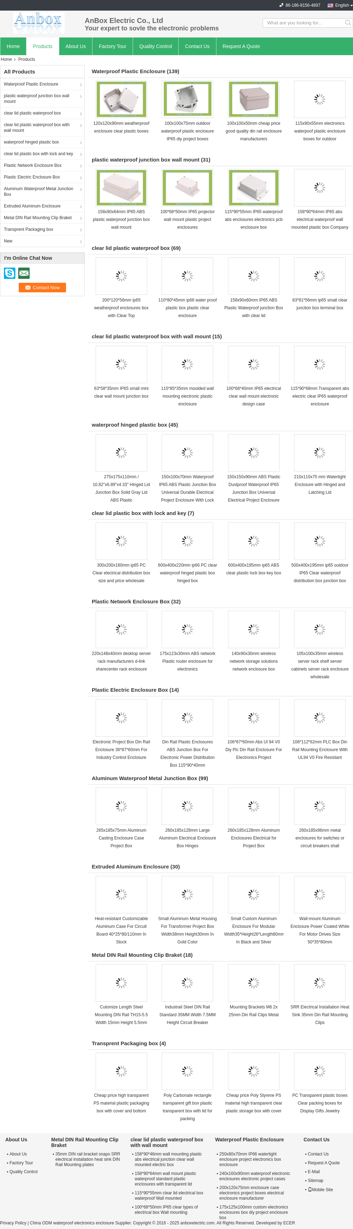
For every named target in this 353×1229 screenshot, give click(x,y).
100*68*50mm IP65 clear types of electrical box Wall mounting (166, 1210)
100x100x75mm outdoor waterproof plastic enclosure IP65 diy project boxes (187, 131)
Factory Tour (112, 46)
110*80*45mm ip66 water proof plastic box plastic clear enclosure (187, 308)
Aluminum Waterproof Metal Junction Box (38, 191)
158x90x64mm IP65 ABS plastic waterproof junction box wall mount (121, 219)
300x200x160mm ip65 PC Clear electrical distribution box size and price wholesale (121, 573)
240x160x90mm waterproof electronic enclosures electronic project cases (255, 1176)
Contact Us (197, 46)
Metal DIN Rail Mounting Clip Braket (38, 217)
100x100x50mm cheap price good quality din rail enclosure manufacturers (254, 131)
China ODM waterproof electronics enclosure (72, 1223)
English (342, 5)
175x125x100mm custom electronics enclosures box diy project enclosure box (254, 1212)
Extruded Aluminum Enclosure (32, 206)
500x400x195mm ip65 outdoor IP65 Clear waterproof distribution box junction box (319, 573)
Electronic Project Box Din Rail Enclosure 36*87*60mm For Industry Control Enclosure (121, 749)
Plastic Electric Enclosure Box (32, 177)
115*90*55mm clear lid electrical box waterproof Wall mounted (169, 1195)
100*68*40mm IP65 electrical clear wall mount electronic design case (253, 396)
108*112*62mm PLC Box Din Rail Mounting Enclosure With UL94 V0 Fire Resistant (320, 749)
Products (42, 46)
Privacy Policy (13, 1223)
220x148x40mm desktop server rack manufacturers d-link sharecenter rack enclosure (121, 661)
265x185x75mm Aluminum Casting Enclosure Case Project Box (121, 838)
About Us (76, 46)
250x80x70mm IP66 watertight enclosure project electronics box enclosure (250, 1159)
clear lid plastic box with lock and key (38, 153)
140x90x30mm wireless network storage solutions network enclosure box (254, 661)
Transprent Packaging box (28, 229)
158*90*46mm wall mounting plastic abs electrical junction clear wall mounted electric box (168, 1159)
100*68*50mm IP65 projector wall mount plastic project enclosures (187, 219)
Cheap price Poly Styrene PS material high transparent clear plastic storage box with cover (253, 1103)
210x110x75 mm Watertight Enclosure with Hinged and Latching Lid (320, 484)
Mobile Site (320, 1189)
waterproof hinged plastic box (31, 142)
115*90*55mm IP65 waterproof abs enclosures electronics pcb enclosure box (254, 219)
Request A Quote (241, 46)
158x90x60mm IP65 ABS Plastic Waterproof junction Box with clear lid (254, 308)
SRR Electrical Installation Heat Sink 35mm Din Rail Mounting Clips (320, 1015)
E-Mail (314, 1171)
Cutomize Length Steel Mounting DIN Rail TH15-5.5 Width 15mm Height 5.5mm (121, 1015)
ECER (289, 1223)
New (8, 241)
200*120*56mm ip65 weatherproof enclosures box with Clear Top (121, 308)
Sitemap (315, 1180)
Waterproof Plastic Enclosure (31, 84)
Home (13, 46)
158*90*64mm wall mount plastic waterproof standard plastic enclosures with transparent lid (165, 1179)
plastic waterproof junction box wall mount (36, 98)
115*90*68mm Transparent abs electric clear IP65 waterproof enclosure (320, 396)
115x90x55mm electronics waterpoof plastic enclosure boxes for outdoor (320, 131)
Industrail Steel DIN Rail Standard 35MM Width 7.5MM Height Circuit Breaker (188, 1015)
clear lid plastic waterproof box (32, 113)
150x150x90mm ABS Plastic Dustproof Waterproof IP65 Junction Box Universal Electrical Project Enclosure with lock (253, 492)
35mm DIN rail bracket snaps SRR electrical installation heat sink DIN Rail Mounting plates (87, 1159)
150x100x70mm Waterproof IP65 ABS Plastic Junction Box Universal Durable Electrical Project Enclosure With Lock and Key (187, 492)
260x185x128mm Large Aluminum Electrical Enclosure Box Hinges (187, 838)
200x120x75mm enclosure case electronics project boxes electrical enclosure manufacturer (252, 1193)
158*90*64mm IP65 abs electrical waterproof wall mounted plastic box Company (320, 219)
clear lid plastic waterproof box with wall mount (37, 127)
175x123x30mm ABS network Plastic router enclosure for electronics (187, 661)
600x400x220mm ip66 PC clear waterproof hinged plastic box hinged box (187, 573)
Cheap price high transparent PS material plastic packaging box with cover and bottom (121, 1103)
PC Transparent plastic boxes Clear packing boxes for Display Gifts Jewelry (320, 1103)
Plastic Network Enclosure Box (32, 165)
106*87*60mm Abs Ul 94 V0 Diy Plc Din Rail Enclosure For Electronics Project (253, 749)
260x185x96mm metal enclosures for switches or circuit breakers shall (320, 838)
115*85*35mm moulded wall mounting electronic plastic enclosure (187, 396)
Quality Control (155, 46)
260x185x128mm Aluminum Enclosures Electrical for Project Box (254, 838)
